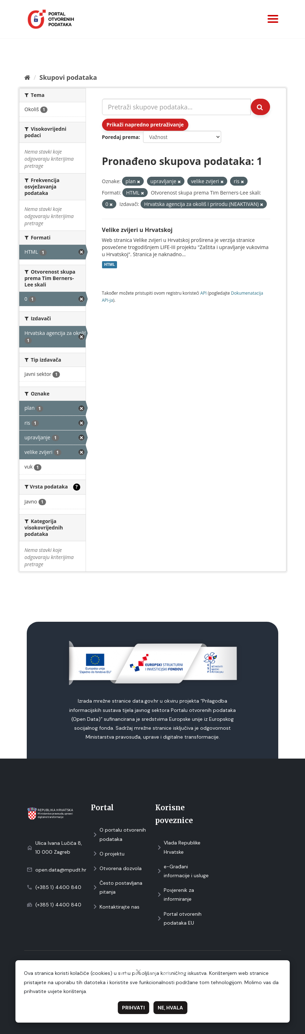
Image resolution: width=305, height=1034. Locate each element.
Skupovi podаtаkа (68, 77)
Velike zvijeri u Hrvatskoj (137, 230)
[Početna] (27, 77)
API (203, 293)
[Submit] (260, 107)
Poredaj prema (120, 137)
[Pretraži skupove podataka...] (176, 107)
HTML (109, 264)
